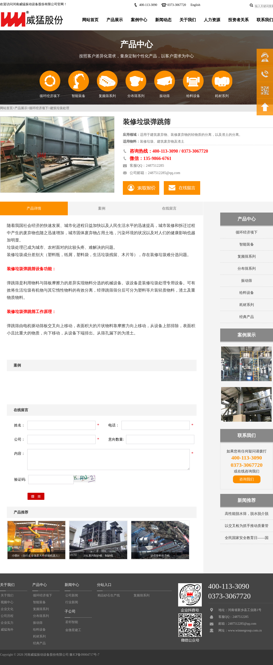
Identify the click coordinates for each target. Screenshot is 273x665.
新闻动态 (163, 20)
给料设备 (193, 84)
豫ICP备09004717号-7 (84, 654)
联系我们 (265, 20)
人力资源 (212, 20)
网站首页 (90, 20)
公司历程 (7, 616)
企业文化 (7, 609)
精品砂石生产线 (109, 595)
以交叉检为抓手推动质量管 (246, 526)
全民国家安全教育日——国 (246, 538)
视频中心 (7, 602)
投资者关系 (238, 20)
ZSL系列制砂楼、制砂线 (98, 555)
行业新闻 (71, 602)
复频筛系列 (107, 84)
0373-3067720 (176, 5)
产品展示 (114, 20)
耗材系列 (222, 84)
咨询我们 (246, 479)
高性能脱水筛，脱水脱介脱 (246, 514)
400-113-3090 (148, 5)
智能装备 (78, 84)
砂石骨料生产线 (160, 555)
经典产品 (246, 317)
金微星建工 (73, 630)
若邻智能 (71, 622)
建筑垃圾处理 (59, 108)
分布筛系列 (136, 84)
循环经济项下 (50, 84)
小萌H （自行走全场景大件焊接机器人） (36, 555)
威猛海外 (7, 629)
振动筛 (164, 84)
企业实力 (7, 622)
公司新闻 (71, 595)
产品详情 (34, 208)
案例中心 (139, 20)
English (195, 5)
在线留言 (169, 208)
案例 (101, 208)
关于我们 (187, 20)
